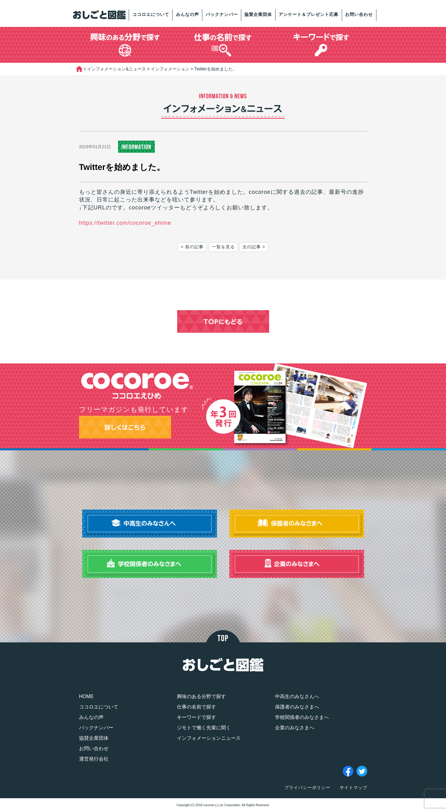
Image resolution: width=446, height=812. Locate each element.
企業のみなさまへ (294, 727)
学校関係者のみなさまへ (302, 717)
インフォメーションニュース (209, 738)
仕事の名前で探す (196, 706)
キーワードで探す (196, 717)
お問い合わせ (359, 14)
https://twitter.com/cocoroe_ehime (125, 223)
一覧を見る (223, 246)
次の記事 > (253, 246)
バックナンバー (222, 14)
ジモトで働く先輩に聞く (204, 727)
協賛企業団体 (258, 14)
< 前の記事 (192, 246)
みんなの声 (187, 14)
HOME (86, 696)
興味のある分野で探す (201, 696)
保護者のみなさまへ (297, 706)
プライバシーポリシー (307, 787)
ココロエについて (150, 14)
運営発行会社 (94, 758)
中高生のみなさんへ (297, 696)
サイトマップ (353, 787)
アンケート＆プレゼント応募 (308, 14)
